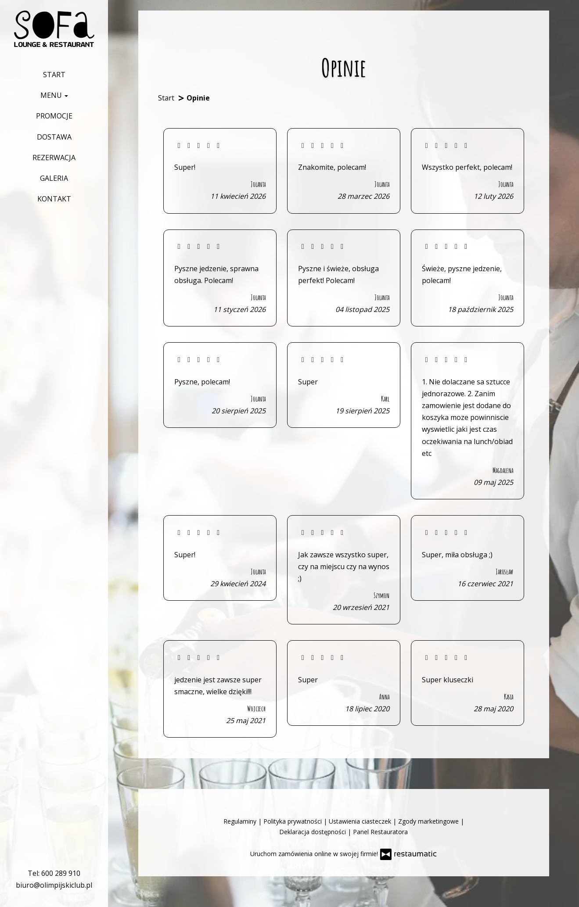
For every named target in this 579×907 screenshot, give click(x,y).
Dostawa (54, 137)
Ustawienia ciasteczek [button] (361, 821)
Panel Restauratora (380, 832)
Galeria (54, 178)
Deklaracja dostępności (313, 832)
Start (54, 74)
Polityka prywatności (293, 821)
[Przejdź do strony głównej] (54, 29)
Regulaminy (240, 821)
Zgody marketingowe (429, 821)
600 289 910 (60, 873)
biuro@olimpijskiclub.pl (54, 885)
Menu (54, 95)
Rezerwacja (54, 157)
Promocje (54, 116)
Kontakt (54, 199)
